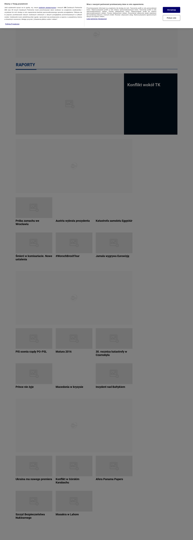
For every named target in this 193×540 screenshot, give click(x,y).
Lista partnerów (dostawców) (97, 16)
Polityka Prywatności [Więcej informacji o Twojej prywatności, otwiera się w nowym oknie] (12, 21)
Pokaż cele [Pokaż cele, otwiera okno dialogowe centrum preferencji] (171, 15)
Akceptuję (171, 7)
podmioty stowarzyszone (47, 5)
